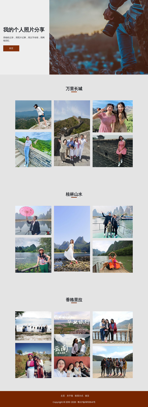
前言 (11, 48)
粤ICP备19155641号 (86, 402)
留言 (87, 395)
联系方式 (79, 395)
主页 (63, 395)
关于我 (70, 395)
